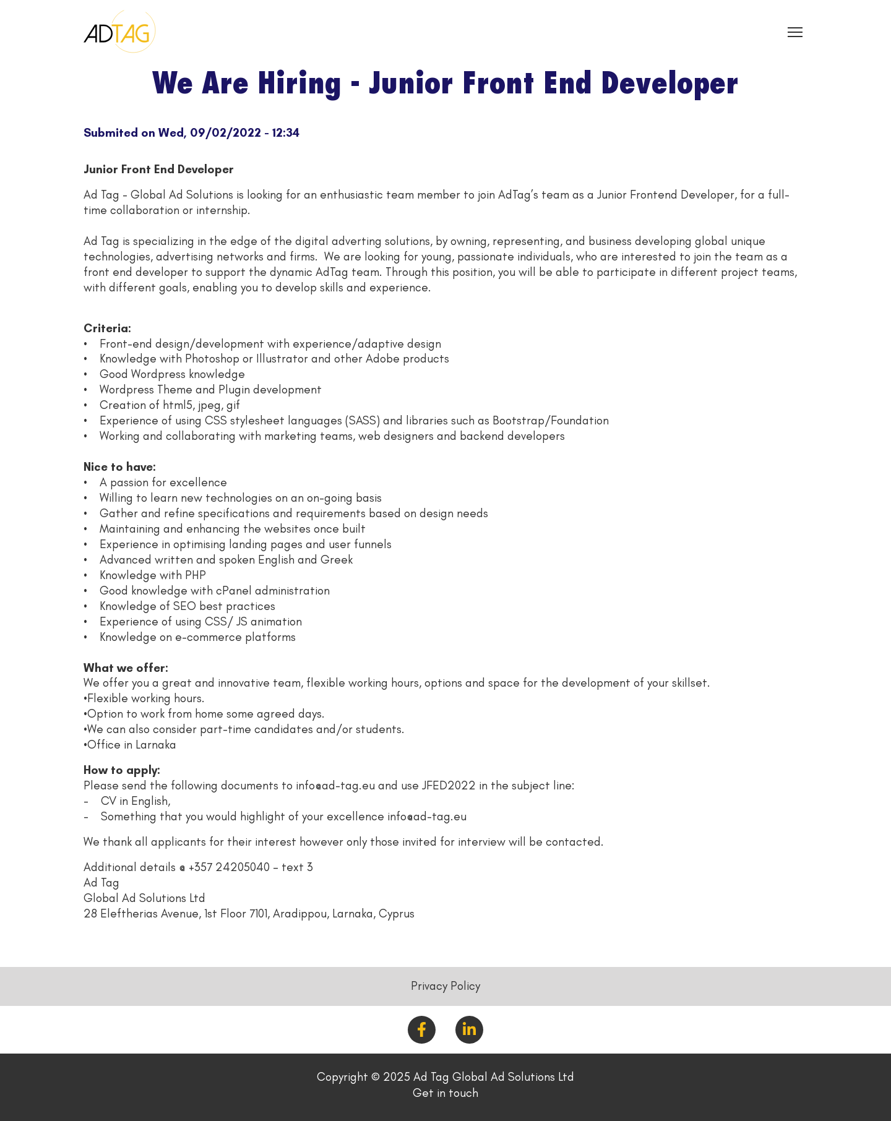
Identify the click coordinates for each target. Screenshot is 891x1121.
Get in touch (445, 1093)
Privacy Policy (445, 986)
